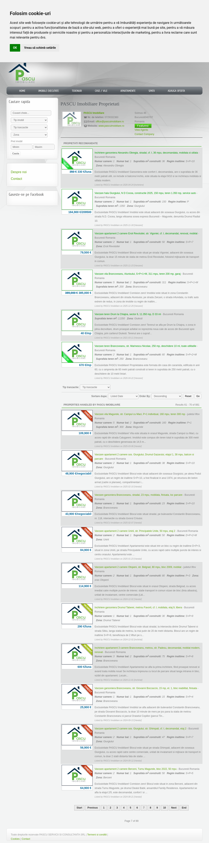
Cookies (15, 838)
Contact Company (144, 134)
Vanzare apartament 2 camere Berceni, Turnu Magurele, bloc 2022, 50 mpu (136, 769)
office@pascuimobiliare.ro (110, 121)
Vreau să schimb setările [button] (40, 47)
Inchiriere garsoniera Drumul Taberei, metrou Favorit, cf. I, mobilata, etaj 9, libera (138, 607)
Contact (16, 178)
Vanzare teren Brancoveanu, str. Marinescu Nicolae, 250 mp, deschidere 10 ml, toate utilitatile (145, 346)
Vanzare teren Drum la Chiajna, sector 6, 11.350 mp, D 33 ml (128, 314)
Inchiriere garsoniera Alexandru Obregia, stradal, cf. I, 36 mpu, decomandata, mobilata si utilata (146, 152)
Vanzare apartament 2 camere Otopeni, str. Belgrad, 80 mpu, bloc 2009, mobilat (138, 567)
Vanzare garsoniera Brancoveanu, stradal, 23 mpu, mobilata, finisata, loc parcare (138, 494)
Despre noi (19, 172)
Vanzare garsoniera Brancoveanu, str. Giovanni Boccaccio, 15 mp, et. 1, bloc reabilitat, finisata (146, 688)
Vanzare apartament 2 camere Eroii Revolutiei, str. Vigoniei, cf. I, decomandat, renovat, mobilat (146, 233)
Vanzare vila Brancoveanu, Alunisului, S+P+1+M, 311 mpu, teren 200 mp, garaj (138, 273)
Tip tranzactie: (71, 387)
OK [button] (15, 47)
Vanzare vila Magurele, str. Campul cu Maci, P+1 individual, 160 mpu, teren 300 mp (140, 414)
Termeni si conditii (97, 834)
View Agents (141, 129)
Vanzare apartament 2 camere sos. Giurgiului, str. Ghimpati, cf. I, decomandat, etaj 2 (140, 728)
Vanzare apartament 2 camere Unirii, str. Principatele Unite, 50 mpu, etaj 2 (135, 531)
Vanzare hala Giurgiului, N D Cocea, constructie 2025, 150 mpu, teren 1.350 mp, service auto (145, 193)
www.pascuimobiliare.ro (111, 125)
